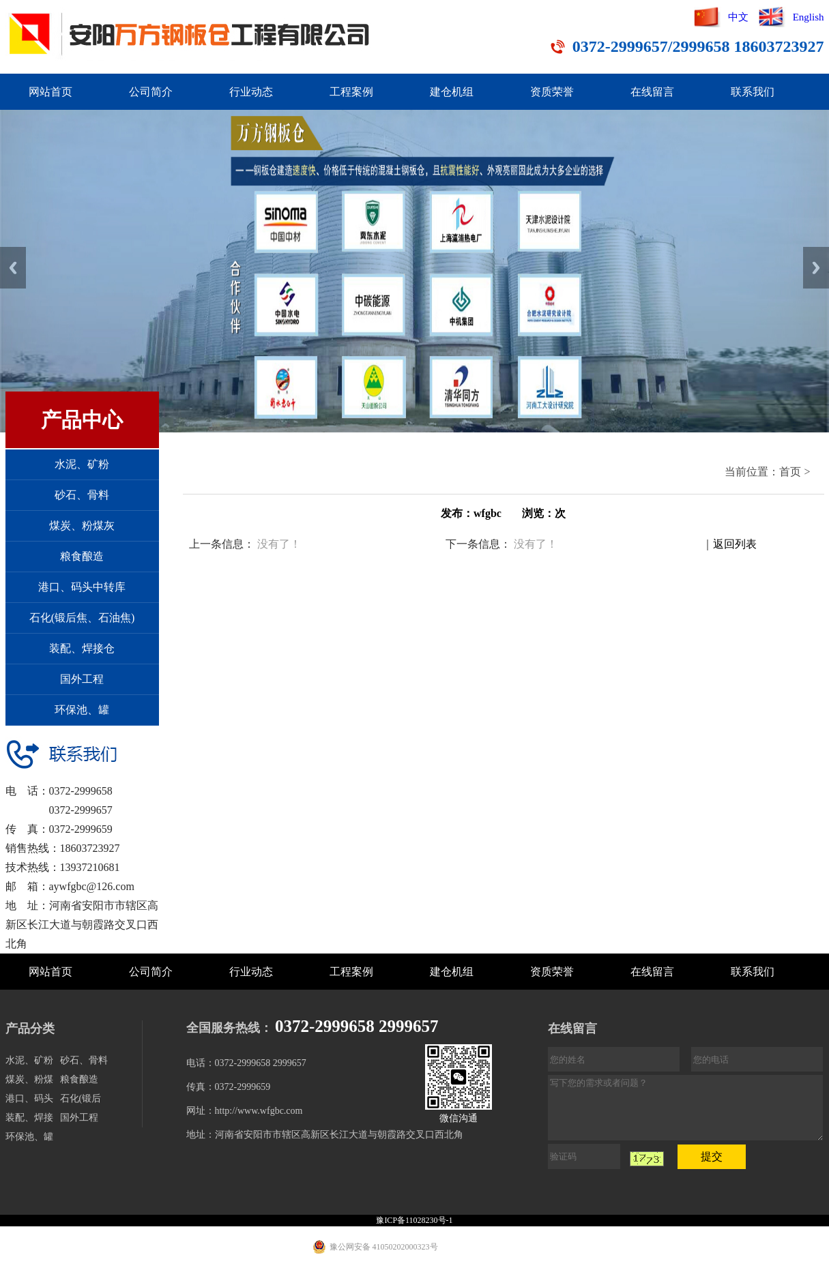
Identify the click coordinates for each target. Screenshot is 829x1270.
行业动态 (251, 92)
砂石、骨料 (82, 495)
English (808, 17)
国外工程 (82, 679)
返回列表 (735, 544)
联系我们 (752, 92)
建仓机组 (452, 92)
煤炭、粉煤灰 (82, 525)
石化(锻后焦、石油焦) (82, 617)
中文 (738, 17)
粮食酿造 (82, 556)
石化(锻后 (81, 1098)
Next (816, 268)
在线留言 (652, 92)
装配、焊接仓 (82, 648)
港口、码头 (29, 1098)
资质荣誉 (552, 92)
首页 (790, 471)
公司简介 (151, 92)
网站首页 (50, 92)
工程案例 (351, 92)
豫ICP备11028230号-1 (414, 1220)
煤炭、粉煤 (29, 1079)
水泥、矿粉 (82, 464)
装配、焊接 (29, 1117)
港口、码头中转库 (82, 587)
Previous (13, 268)
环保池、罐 (82, 709)
